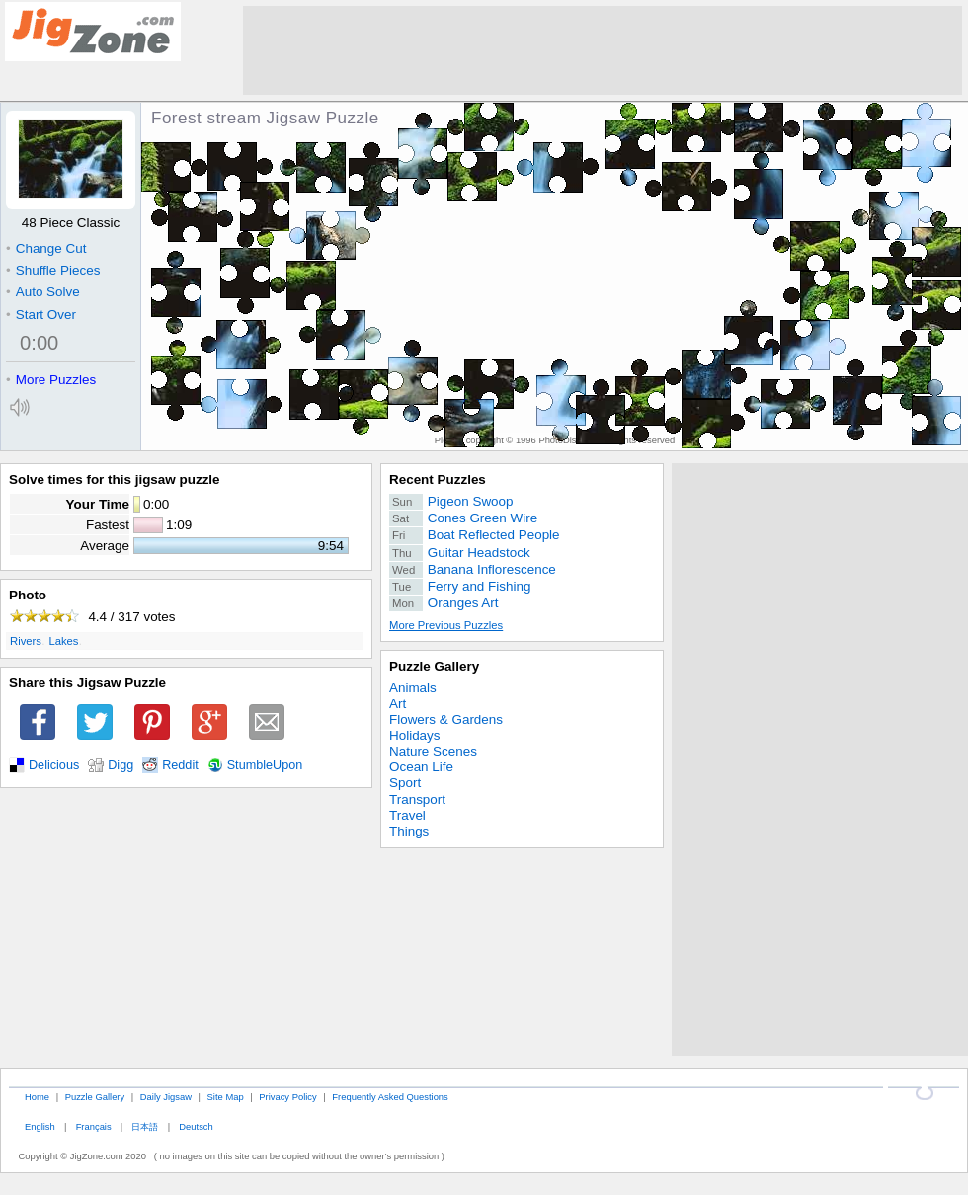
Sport (405, 782)
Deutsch (195, 1126)
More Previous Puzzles (446, 625)
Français (94, 1126)
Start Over (41, 314)
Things (409, 831)
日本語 (144, 1126)
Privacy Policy (287, 1096)
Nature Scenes (433, 751)
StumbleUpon (265, 765)
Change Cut (46, 248)
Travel (407, 815)
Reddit (180, 765)
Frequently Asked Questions (389, 1096)
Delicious (54, 765)
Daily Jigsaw (166, 1096)
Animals (413, 687)
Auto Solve (43, 291)
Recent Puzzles (437, 479)
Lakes (63, 641)
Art (397, 703)
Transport (417, 799)
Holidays (415, 735)
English (40, 1126)
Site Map (225, 1096)
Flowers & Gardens (446, 719)
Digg (120, 765)
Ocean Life (421, 766)
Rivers (25, 641)
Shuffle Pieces (53, 270)
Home (37, 1096)
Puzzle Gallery (434, 666)
